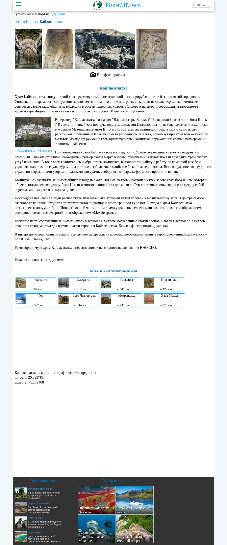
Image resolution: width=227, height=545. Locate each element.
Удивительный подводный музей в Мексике (93, 536)
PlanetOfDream (123, 5)
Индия (31, 22)
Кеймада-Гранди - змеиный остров (130, 539)
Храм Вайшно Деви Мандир (35, 150)
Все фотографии (111, 75)
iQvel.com (57, 14)
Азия (18, 22)
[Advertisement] (113, 338)
